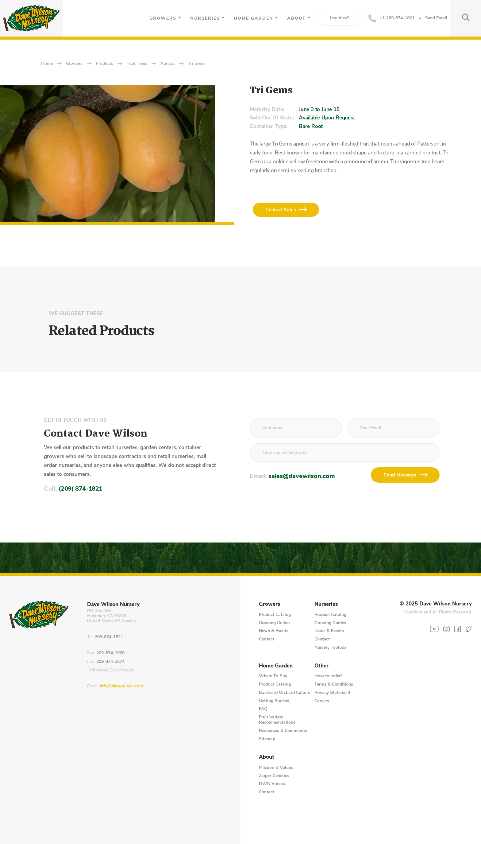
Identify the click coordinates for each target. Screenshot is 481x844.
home (47, 63)
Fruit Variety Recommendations (277, 719)
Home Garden (253, 18)
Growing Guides (275, 623)
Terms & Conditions (333, 684)
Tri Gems (197, 63)
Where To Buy (273, 676)
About (296, 18)
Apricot (167, 63)
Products (104, 63)
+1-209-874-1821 (391, 18)
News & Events (273, 631)
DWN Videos (272, 784)
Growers (162, 18)
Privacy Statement (332, 692)
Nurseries (205, 18)
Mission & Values (276, 767)
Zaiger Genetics (274, 776)
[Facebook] (457, 629)
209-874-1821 (109, 637)
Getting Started (274, 701)
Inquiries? (339, 18)
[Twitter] (468, 629)
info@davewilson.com (121, 686)
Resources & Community (283, 730)
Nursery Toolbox (330, 647)
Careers (321, 701)
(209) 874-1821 (80, 488)
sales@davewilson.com (301, 476)
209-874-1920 (110, 653)
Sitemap (267, 739)
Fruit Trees (136, 63)
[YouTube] (434, 629)
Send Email (436, 18)
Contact (266, 639)
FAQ (263, 709)
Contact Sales (280, 209)
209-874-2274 (110, 661)
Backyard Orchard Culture (284, 692)
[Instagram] (446, 629)
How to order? (328, 676)
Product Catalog (275, 614)
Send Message (400, 475)
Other (321, 666)
